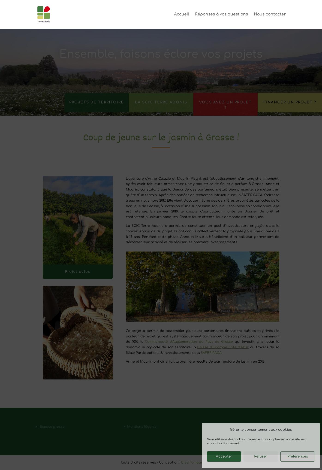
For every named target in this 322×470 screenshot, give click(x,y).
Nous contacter (270, 14)
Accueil (181, 14)
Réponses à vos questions (221, 14)
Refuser (260, 456)
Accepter (224, 456)
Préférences (297, 456)
